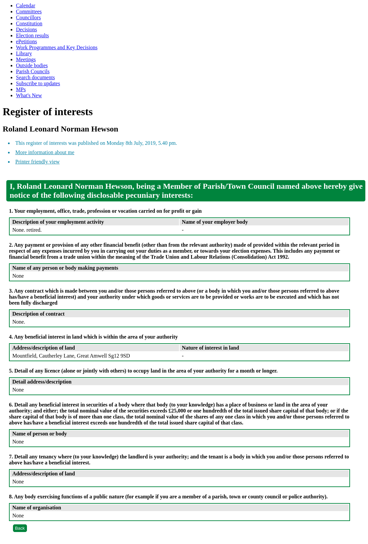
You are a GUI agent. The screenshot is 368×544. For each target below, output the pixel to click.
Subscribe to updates (38, 83)
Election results (32, 35)
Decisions (26, 29)
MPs (21, 89)
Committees (29, 11)
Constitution (29, 23)
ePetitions (26, 41)
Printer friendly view (37, 161)
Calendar (25, 5)
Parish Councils (33, 71)
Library (24, 53)
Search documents (35, 77)
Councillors (28, 17)
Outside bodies (32, 65)
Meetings (26, 59)
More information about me (44, 152)
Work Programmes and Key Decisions (56, 47)
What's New (29, 95)
